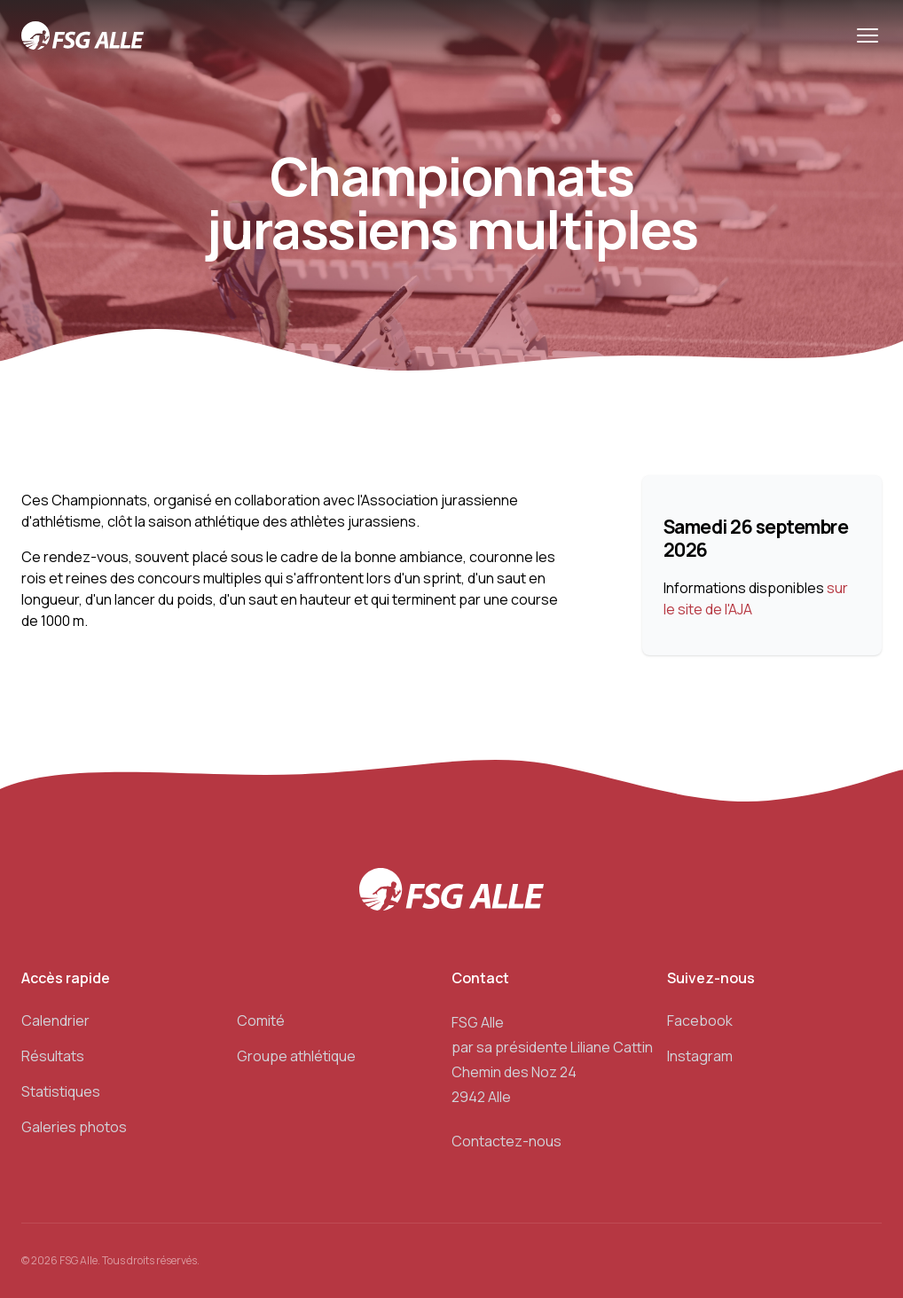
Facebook (700, 1020)
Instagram (700, 1056)
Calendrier (55, 1020)
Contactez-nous (506, 1141)
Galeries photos (74, 1127)
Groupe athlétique (296, 1056)
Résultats (52, 1056)
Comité (261, 1020)
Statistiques (60, 1091)
